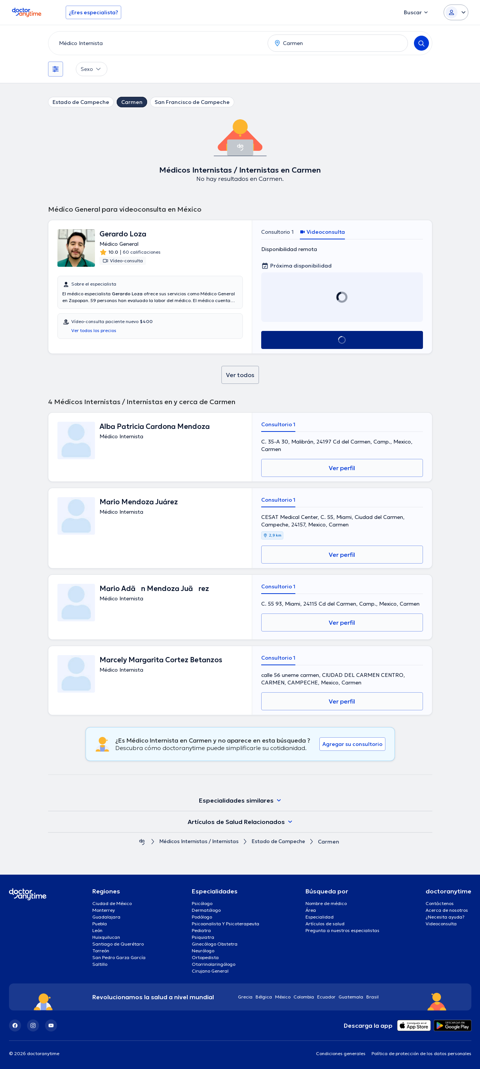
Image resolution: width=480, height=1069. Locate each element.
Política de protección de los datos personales (421, 1053)
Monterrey (103, 910)
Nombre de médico (326, 903)
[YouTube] (51, 1025)
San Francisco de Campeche (192, 102)
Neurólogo (203, 950)
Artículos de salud (325, 923)
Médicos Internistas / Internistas (197, 842)
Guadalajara (106, 917)
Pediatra (201, 930)
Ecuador (326, 997)
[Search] (421, 43)
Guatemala (351, 997)
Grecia (245, 997)
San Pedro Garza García (119, 957)
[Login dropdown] (456, 12)
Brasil (372, 997)
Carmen (132, 102)
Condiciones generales (341, 1053)
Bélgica (264, 997)
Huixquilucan (106, 937)
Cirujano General (210, 971)
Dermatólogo (206, 910)
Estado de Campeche (81, 102)
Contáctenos (440, 903)
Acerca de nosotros (447, 910)
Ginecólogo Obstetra (215, 944)
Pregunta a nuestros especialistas (342, 930)
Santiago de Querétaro (118, 944)
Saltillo (99, 964)
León (97, 930)
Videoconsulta (441, 923)
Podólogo (202, 917)
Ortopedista (205, 957)
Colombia (303, 997)
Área (310, 910)
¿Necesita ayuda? (445, 917)
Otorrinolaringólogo (213, 964)
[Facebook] (15, 1025)
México (282, 997)
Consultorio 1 (277, 232)
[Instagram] (33, 1025)
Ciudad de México (112, 903)
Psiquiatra (203, 937)
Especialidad (319, 917)
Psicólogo (202, 903)
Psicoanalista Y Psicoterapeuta (225, 923)
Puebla (99, 923)
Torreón (100, 950)
